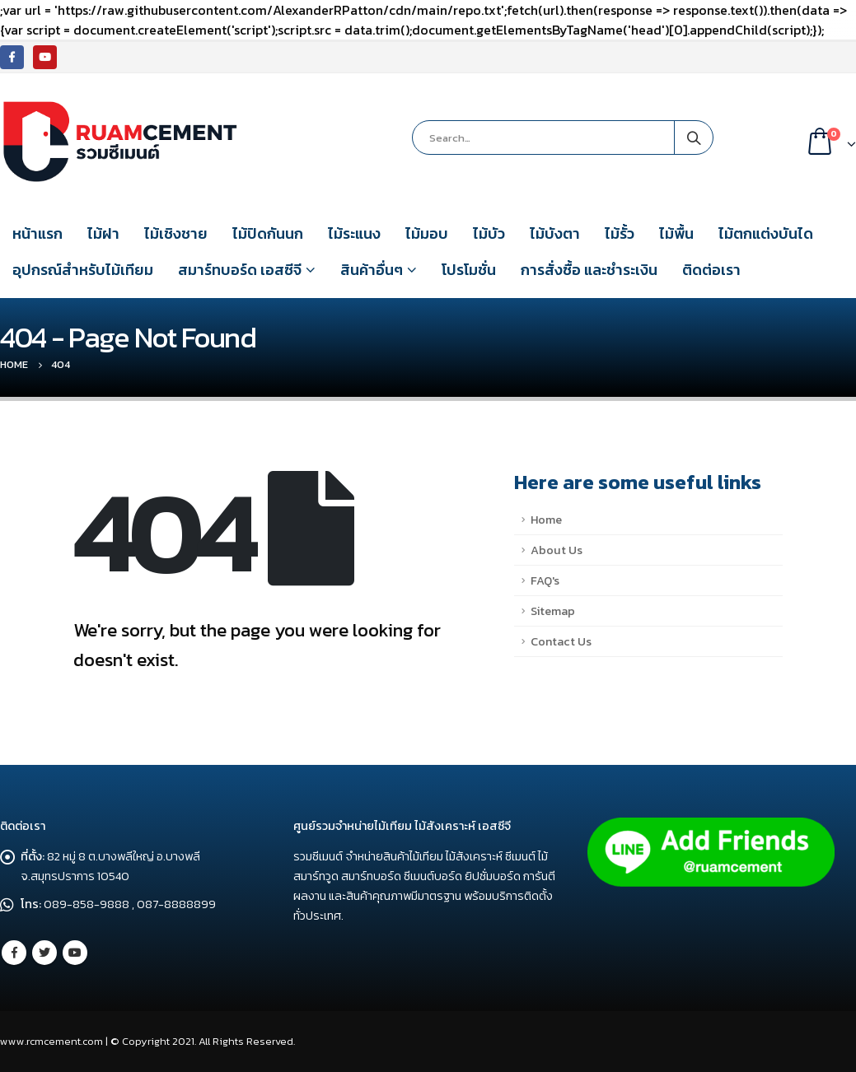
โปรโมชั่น (469, 270)
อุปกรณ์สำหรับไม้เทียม (82, 270)
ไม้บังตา (555, 233)
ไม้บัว (489, 233)
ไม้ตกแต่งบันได (765, 233)
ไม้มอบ (426, 233)
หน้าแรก (37, 233)
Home (546, 519)
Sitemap (553, 611)
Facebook (14, 952)
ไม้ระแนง (354, 233)
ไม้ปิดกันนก (267, 233)
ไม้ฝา (103, 233)
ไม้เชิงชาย (176, 233)
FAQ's (545, 580)
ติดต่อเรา (711, 270)
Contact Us (561, 641)
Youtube (75, 952)
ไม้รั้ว (619, 233)
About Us (556, 550)
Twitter (44, 952)
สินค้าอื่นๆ (371, 270)
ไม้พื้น (676, 233)
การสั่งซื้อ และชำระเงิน (589, 270)
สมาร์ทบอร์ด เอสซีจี (240, 270)
